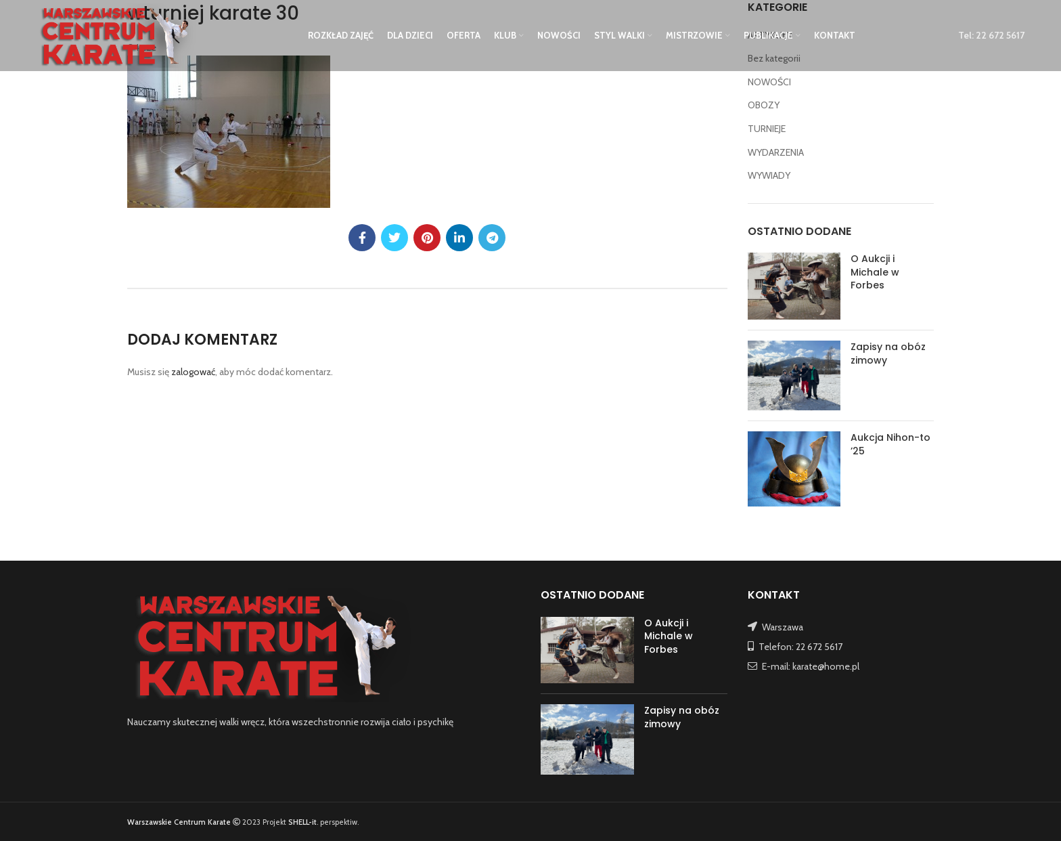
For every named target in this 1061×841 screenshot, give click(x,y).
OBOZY (764, 105)
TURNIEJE (767, 129)
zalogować (193, 372)
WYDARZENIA (776, 152)
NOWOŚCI (769, 82)
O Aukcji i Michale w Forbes (875, 272)
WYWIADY (769, 175)
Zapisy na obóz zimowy (888, 353)
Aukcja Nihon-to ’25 (890, 444)
